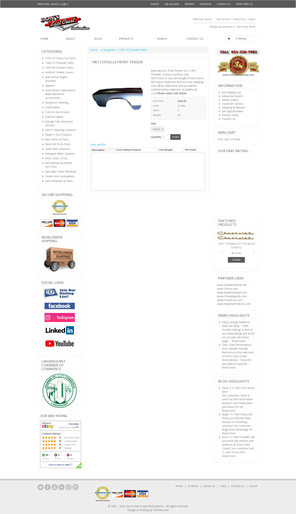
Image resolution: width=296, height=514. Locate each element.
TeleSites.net (161, 510)
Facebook (48, 487)
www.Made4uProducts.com (234, 304)
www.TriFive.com (227, 288)
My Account (172, 4)
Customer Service (233, 103)
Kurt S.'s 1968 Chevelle (236, 437)
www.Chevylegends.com (232, 296)
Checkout (205, 4)
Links (223, 486)
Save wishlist (98, 144)
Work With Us (244, 4)
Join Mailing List (231, 92)
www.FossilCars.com (229, 300)
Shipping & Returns (233, 107)
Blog (98, 38)
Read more (238, 341)
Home (44, 38)
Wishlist (189, 4)
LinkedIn (41, 487)
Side (154, 123)
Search (155, 4)
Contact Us (223, 4)
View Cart (239, 19)
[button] (220, 249)
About (70, 38)
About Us (209, 486)
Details (236, 260)
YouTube (55, 487)
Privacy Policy (230, 115)
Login (63, 4)
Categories (109, 50)
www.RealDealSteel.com (232, 292)
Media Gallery (230, 100)
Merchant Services (60, 214)
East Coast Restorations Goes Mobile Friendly (237, 346)
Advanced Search (232, 96)
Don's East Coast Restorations (145, 506)
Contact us (195, 38)
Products (126, 38)
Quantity (156, 137)
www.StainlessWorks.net (232, 285)
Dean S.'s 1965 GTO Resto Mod (238, 389)
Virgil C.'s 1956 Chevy (234, 414)
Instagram (75, 487)
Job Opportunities (232, 111)
